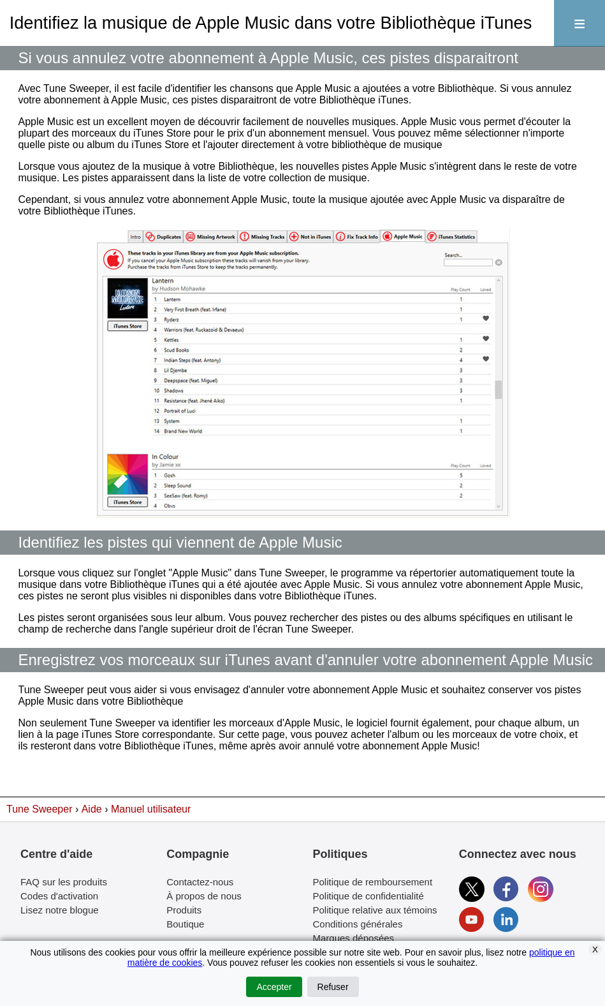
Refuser (333, 987)
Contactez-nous (199, 881)
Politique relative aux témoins (375, 910)
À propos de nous (204, 895)
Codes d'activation (59, 895)
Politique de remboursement (373, 881)
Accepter (273, 987)
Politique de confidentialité (368, 895)
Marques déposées (354, 938)
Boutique (185, 924)
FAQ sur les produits (63, 881)
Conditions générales (358, 924)
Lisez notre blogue (59, 910)
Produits (183, 910)
